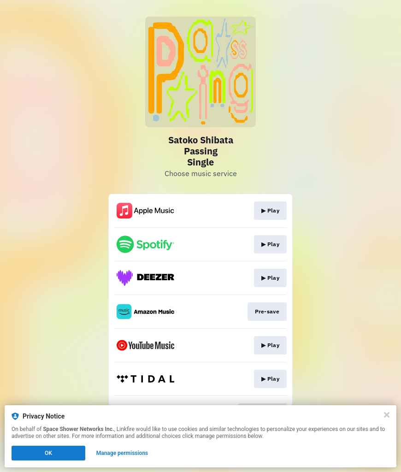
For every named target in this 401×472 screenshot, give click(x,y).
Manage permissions (122, 453)
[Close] (386, 414)
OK (48, 453)
